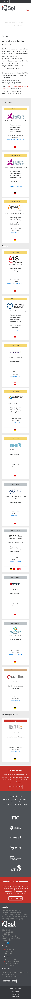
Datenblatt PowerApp (12, 961)
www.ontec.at (15, 608)
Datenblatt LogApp (11, 963)
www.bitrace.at (15, 515)
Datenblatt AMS (10, 960)
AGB (15, 993)
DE (1, 2)
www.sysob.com (15, 232)
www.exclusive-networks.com (15, 139)
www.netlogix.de (15, 422)
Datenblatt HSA (10, 965)
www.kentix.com (15, 751)
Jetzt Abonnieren (9, 981)
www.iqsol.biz (6, 940)
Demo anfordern (15, 898)
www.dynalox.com (15, 561)
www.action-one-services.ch (15, 283)
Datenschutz (15, 994)
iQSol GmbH (18, 988)
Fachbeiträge (9, 951)
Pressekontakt (10, 949)
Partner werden (15, 787)
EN (5, 2)
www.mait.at (15, 469)
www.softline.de (15, 700)
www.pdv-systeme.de (15, 654)
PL (8, 2)
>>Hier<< (15, 809)
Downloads (9, 953)
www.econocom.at (15, 376)
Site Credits (15, 991)
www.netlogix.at (15, 330)
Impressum (15, 996)
